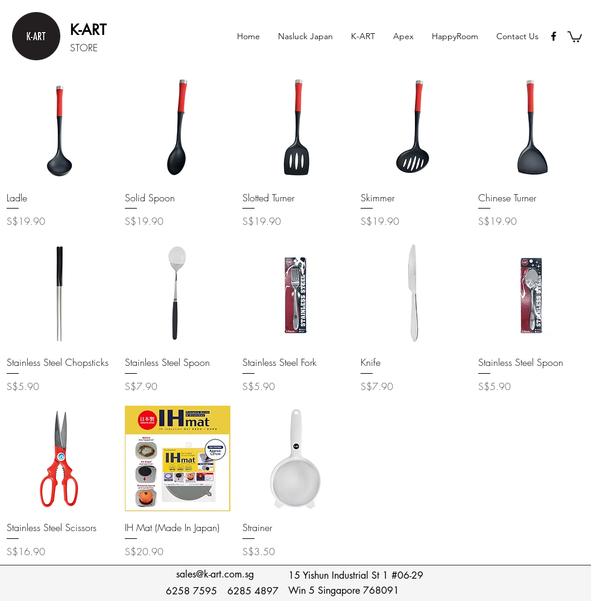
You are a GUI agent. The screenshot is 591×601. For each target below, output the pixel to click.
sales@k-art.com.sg (215, 574)
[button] (363, 36)
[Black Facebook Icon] (554, 36)
